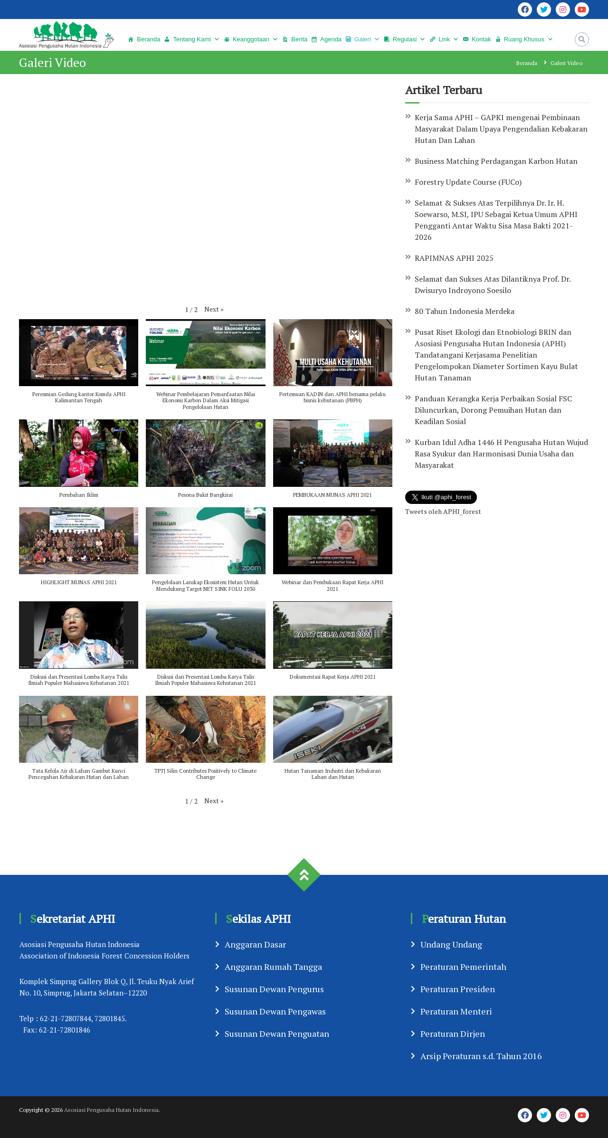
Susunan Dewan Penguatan (277, 1033)
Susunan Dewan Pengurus (274, 989)
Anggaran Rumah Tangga (273, 966)
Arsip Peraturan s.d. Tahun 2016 (481, 1056)
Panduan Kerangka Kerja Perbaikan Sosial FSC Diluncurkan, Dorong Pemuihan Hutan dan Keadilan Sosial (493, 410)
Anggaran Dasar (255, 944)
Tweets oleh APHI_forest (443, 511)
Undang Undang (451, 944)
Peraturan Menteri (456, 1011)
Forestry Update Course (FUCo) (469, 182)
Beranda (148, 39)
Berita (299, 39)
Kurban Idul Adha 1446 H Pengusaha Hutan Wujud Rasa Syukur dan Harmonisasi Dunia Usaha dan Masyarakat (501, 453)
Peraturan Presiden (457, 989)
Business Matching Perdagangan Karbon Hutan (496, 161)
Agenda (331, 39)
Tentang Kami (192, 39)
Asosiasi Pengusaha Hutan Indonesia (111, 1109)
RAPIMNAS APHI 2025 (454, 258)
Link (444, 39)
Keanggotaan (251, 39)
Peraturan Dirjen (452, 1033)
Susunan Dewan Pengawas (275, 1011)
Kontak (481, 39)
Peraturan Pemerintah (463, 966)
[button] (214, 309)
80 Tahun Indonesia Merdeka (464, 311)
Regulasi (405, 39)
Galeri (362, 39)
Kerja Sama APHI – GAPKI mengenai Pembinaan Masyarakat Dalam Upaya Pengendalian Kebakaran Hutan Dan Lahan (501, 128)
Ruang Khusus (524, 39)
